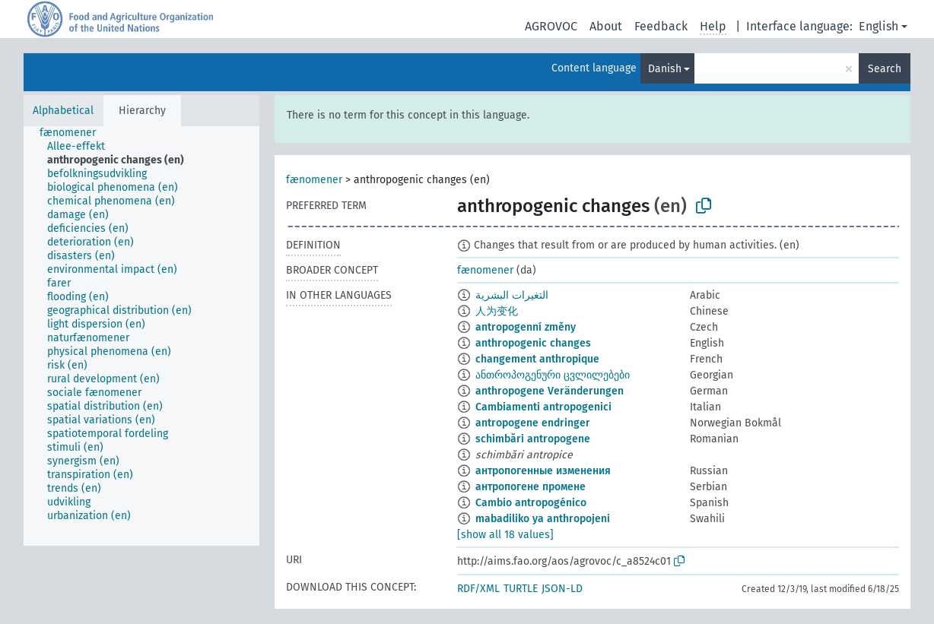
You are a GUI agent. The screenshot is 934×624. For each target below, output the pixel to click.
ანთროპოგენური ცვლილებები (552, 375)
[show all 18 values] (505, 534)
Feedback (661, 26)
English (878, 26)
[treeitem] (74, 133)
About (605, 26)
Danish (664, 68)
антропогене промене (530, 486)
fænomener (314, 179)
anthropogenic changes (533, 343)
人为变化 (496, 311)
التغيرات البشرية (511, 295)
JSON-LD (562, 588)
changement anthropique (537, 359)
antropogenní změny (525, 327)
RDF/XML (478, 588)
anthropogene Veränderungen (549, 391)
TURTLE (521, 588)
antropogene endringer (532, 423)
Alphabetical (63, 110)
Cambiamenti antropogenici (543, 407)
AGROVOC (551, 26)
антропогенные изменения (543, 470)
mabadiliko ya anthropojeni (542, 518)
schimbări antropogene (532, 438)
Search (884, 68)
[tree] (141, 336)
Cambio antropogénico (530, 502)
